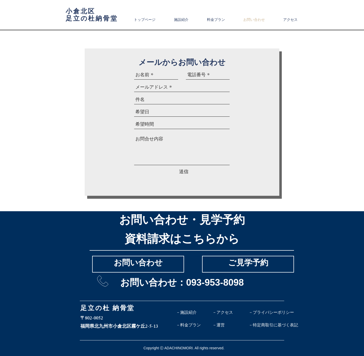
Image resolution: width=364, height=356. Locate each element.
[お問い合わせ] (138, 264)
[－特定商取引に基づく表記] (273, 325)
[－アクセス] (230, 312)
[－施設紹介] (194, 312)
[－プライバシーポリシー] (271, 312)
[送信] (183, 171)
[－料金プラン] (194, 325)
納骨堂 (123, 309)
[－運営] (230, 325)
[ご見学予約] (248, 264)
